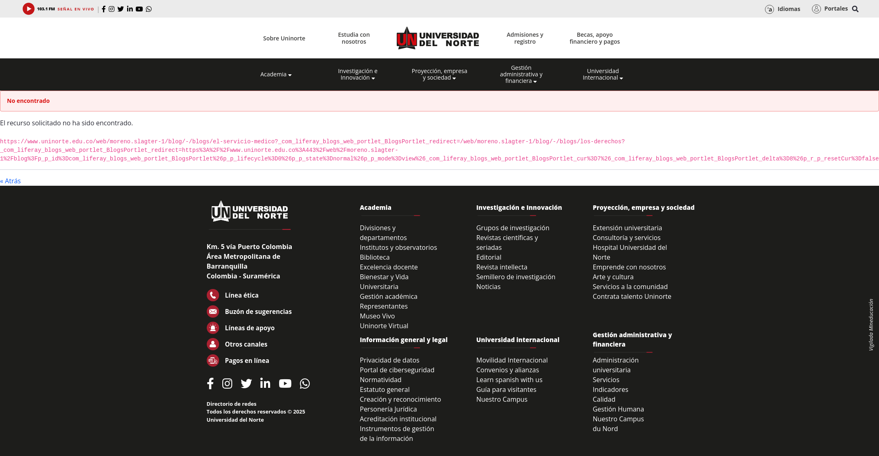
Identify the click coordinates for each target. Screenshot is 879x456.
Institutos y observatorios (398, 247)
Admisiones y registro (525, 38)
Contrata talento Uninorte (632, 296)
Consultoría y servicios (626, 237)
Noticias (488, 286)
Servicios (606, 379)
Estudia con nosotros (354, 38)
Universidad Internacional (603, 74)
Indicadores (610, 389)
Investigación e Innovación (358, 74)
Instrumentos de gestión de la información (397, 433)
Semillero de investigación (515, 276)
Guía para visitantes (506, 389)
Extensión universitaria (627, 227)
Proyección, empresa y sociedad (439, 74)
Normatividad (381, 379)
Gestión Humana (618, 409)
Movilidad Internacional (512, 360)
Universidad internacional (517, 340)
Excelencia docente (389, 266)
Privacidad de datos (390, 360)
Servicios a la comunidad (630, 286)
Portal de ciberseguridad (397, 369)
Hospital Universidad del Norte (630, 252)
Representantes (384, 306)
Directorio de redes (232, 403)
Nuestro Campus (502, 399)
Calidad (604, 399)
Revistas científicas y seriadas (507, 242)
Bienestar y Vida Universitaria (384, 281)
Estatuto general (385, 389)
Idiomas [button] (782, 9)
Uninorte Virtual (384, 325)
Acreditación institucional (398, 418)
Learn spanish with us (509, 379)
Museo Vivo (377, 315)
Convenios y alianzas (507, 369)
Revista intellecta (501, 266)
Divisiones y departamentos (383, 232)
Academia (276, 74)
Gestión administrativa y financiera (521, 74)
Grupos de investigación (512, 227)
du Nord (605, 428)
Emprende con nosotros (629, 266)
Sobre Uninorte (284, 38)
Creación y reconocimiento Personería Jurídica (400, 404)
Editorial (488, 257)
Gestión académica (389, 296)
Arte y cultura (613, 276)
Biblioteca (375, 257)
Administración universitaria (616, 365)
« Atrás (10, 180)
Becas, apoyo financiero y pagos (595, 38)
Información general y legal (404, 340)
